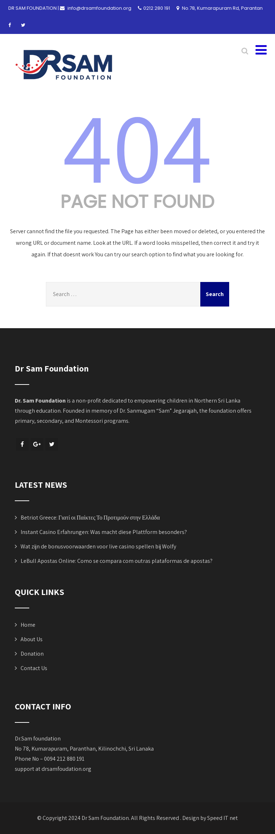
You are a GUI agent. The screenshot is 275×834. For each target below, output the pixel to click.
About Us (32, 639)
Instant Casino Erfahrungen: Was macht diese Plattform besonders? (104, 532)
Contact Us (34, 668)
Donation (32, 653)
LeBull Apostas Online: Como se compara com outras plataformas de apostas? (117, 561)
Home (28, 625)
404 (137, 145)
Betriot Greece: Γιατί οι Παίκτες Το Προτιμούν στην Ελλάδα (90, 517)
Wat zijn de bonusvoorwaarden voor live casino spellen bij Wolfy (98, 546)
